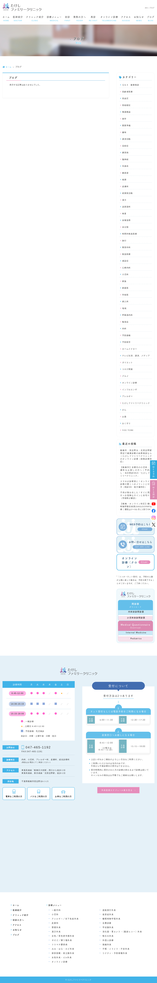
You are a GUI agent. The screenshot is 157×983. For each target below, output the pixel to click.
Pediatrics (136, 638)
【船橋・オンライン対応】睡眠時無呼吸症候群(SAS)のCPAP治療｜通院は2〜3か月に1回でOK (136, 506)
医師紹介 (18, 18)
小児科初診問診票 (136, 617)
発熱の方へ (79, 18)
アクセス (126, 18)
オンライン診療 (109, 18)
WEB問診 (153, 489)
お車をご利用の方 (63, 796)
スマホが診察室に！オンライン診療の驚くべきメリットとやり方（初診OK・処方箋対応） (136, 484)
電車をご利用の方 (14, 796)
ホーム (6, 18)
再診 (93, 18)
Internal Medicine (136, 632)
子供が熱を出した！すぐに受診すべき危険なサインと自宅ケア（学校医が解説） (136, 495)
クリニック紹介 (35, 18)
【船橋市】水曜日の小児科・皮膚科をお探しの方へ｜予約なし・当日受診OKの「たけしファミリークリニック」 (136, 471)
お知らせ (139, 18)
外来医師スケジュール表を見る (117, 790)
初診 (67, 18)
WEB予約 (153, 470)
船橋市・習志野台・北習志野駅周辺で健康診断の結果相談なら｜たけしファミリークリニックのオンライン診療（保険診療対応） (136, 456)
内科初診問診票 (136, 611)
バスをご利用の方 (38, 796)
